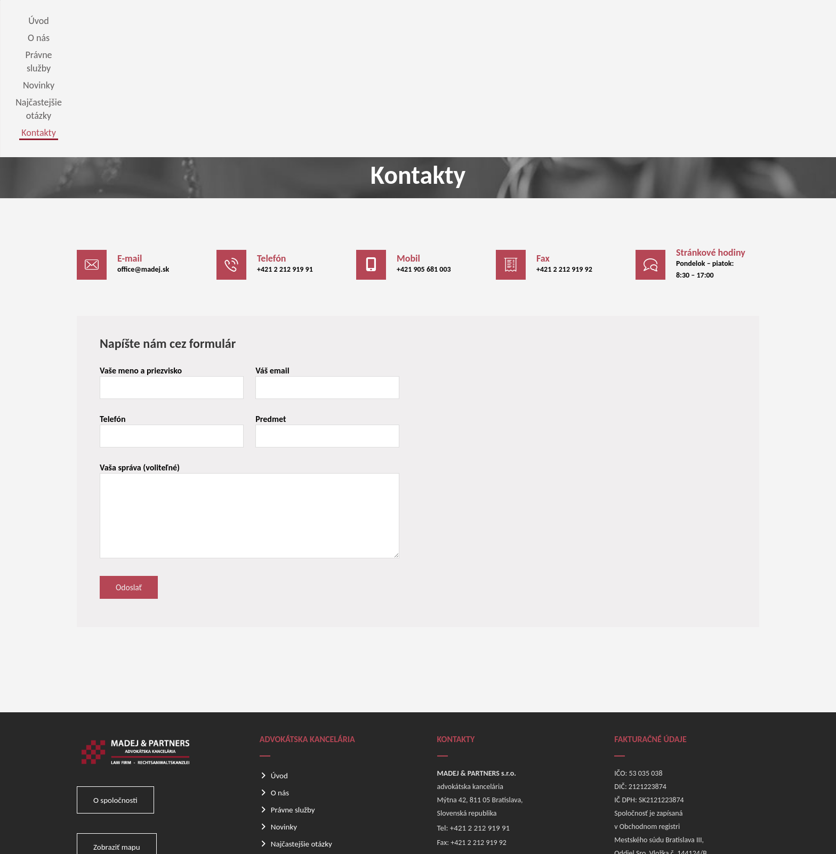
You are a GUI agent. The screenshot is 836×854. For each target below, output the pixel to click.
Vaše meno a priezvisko (174, 274)
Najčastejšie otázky (301, 738)
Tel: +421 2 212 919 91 (473, 722)
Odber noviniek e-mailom (312, 755)
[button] (138, 151)
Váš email (328, 274)
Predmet (328, 322)
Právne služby (293, 704)
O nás (280, 687)
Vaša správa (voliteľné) (251, 403)
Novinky (284, 721)
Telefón (174, 322)
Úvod (279, 669)
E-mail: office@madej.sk (476, 751)
